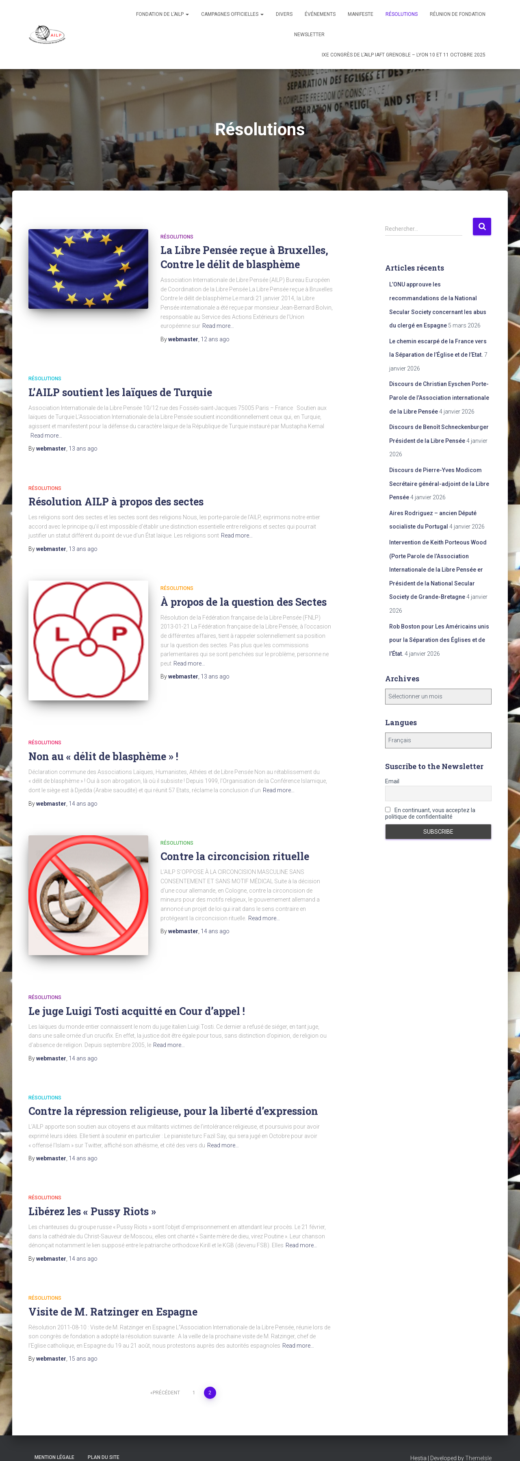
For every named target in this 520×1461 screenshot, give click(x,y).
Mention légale (54, 1442)
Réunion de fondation (457, 14)
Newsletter (309, 34)
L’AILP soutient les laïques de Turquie (120, 392)
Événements (320, 14)
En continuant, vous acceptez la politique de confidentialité (430, 813)
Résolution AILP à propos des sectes (116, 501)
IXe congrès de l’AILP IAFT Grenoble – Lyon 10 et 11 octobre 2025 (403, 55)
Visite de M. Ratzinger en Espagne (112, 1296)
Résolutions (402, 14)
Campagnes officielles (232, 14)
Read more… (218, 326)
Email (392, 781)
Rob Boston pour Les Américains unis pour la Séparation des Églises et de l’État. (439, 640)
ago (215, 339)
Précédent (166, 1378)
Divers (284, 14)
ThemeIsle (478, 1443)
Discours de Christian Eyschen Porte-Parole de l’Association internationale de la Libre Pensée (439, 397)
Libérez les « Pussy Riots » (92, 1196)
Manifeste (360, 14)
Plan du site (103, 1442)
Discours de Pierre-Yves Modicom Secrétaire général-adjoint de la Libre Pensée (439, 484)
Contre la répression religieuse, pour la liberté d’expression (173, 1096)
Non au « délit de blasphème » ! (103, 748)
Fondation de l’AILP (162, 14)
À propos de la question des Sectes (243, 602)
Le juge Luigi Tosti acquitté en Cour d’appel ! (136, 995)
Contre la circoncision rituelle (234, 849)
